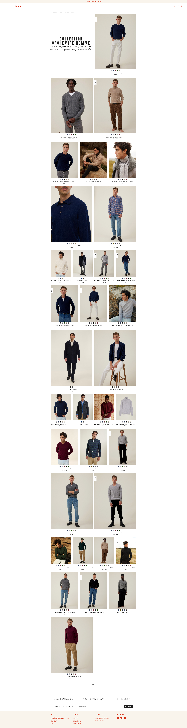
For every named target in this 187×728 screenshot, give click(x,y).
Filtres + (132, 12)
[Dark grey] (94, 179)
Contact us (75, 720)
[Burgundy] (115, 71)
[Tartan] (115, 243)
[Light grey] (111, 71)
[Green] (117, 71)
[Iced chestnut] (96, 179)
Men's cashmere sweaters (101, 717)
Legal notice (54, 720)
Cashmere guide (77, 721)
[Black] (73, 135)
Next (134, 684)
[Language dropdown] (184, 6)
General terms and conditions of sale (60, 718)
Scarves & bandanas (100, 720)
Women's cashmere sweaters (102, 718)
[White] (58, 278)
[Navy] (113, 71)
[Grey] (72, 387)
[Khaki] (113, 243)
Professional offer (77, 723)
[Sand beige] (119, 71)
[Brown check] (83, 278)
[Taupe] (66, 179)
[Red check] (117, 243)
